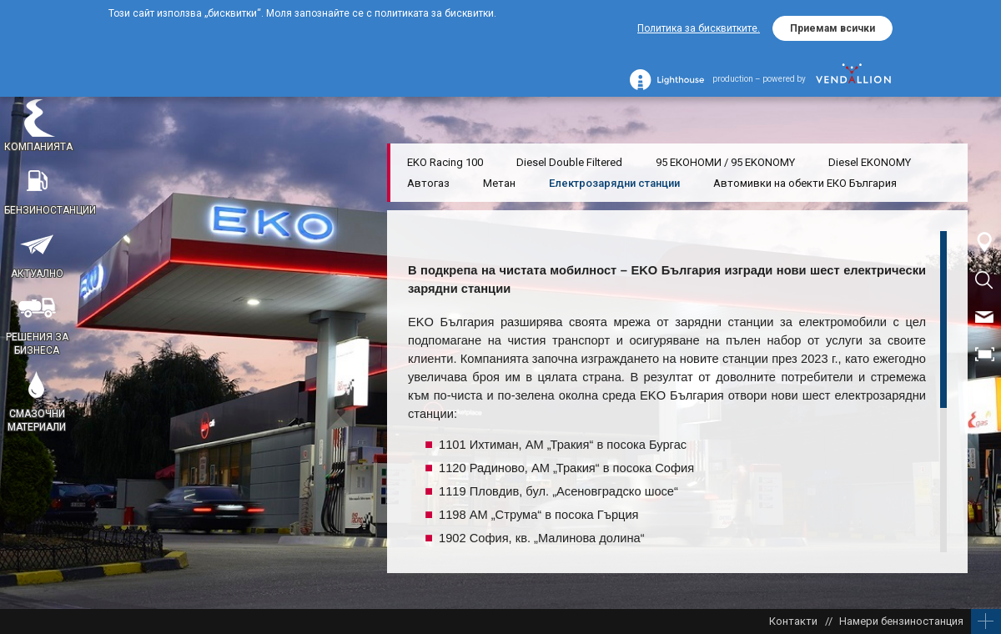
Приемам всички (832, 28)
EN (985, 392)
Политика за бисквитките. (698, 28)
